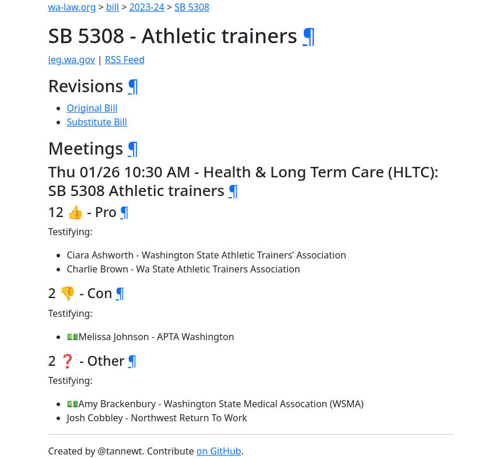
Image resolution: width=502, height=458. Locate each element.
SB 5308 (191, 7)
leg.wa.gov (71, 59)
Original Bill (92, 108)
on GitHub (218, 451)
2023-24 (146, 7)
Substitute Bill (97, 122)
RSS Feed (125, 59)
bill (112, 7)
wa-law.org (72, 7)
